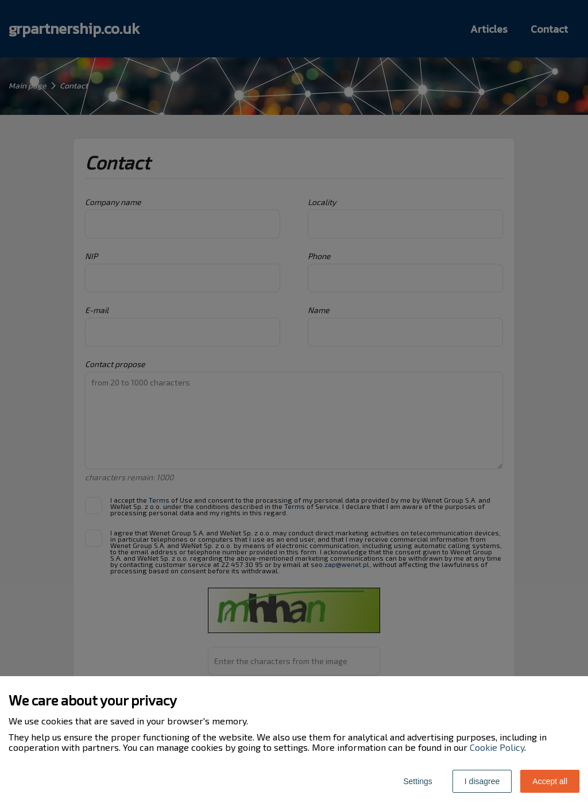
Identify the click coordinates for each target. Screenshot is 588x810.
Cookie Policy (497, 747)
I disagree (482, 781)
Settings (417, 781)
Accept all (549, 781)
